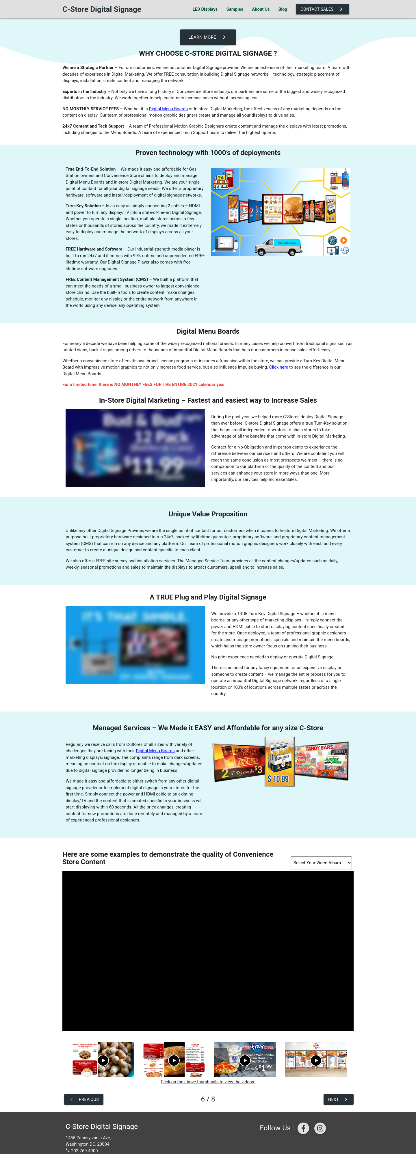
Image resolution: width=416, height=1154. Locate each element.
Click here (278, 367)
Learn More (207, 37)
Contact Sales (322, 9)
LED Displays (205, 9)
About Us (261, 9)
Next (338, 1099)
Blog (282, 9)
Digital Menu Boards (168, 108)
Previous (84, 1099)
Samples (234, 9)
